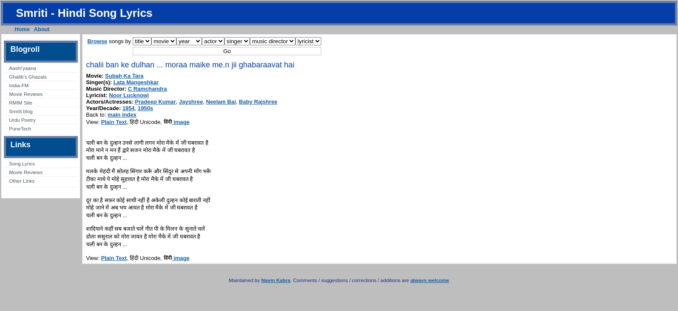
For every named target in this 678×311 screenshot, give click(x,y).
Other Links (22, 181)
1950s (146, 108)
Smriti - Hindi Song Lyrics (84, 13)
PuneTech (20, 128)
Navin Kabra (275, 280)
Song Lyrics (22, 163)
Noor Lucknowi (129, 95)
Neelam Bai (221, 101)
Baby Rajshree (258, 101)
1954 (128, 108)
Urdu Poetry (22, 120)
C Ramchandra (147, 89)
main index (122, 114)
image (176, 122)
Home (22, 29)
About (42, 29)
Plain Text (114, 122)
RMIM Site (20, 102)
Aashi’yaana (22, 68)
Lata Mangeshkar (136, 82)
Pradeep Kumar (155, 101)
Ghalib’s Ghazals (28, 76)
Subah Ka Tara (124, 76)
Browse (97, 41)
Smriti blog (20, 111)
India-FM (19, 85)
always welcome (429, 280)
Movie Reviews (25, 94)
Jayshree (191, 101)
